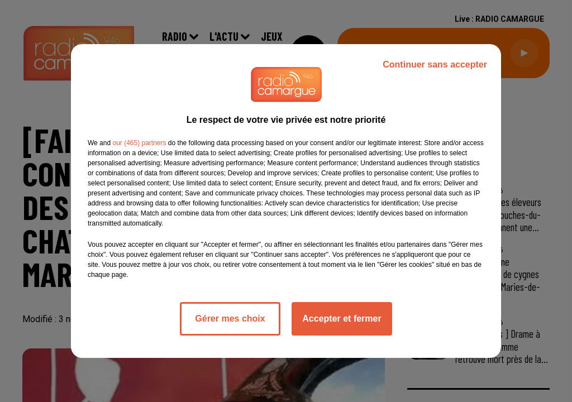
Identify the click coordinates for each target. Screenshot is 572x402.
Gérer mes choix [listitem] (230, 318)
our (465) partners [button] (139, 143)
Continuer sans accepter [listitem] (435, 64)
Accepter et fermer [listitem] (341, 318)
